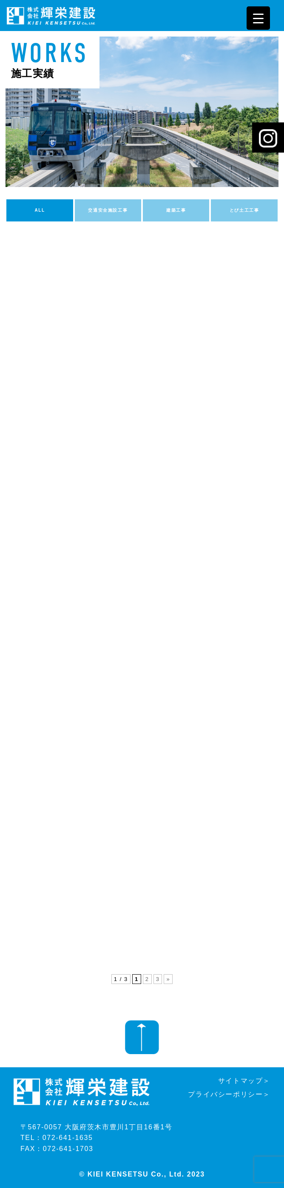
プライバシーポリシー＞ (229, 1094)
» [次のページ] (168, 979)
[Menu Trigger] (258, 18)
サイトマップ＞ (244, 1080)
